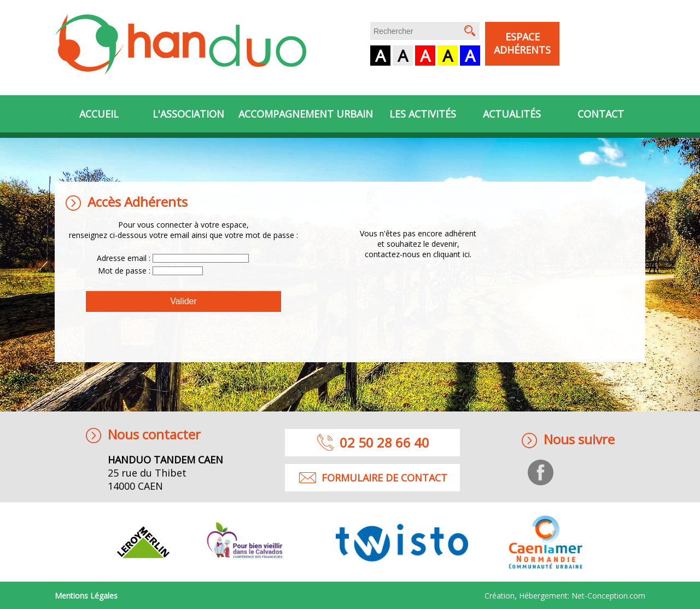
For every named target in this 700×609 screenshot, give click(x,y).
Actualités (512, 113)
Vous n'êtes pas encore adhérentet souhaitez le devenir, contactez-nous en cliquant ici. (418, 243)
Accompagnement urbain (305, 113)
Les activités (422, 113)
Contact (601, 113)
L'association (188, 113)
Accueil (99, 113)
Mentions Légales (86, 595)
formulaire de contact (384, 477)
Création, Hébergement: (565, 595)
